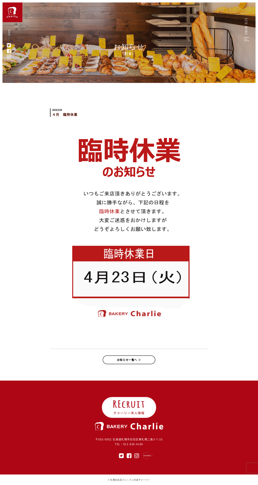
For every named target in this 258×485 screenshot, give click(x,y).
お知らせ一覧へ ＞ (129, 360)
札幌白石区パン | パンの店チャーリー (130, 479)
